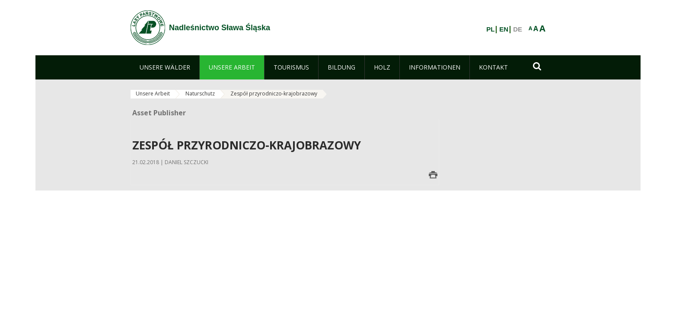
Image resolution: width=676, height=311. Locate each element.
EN (503, 29)
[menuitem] (165, 67)
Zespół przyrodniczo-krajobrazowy (273, 93)
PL (490, 29)
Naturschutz (200, 93)
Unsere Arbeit (153, 93)
